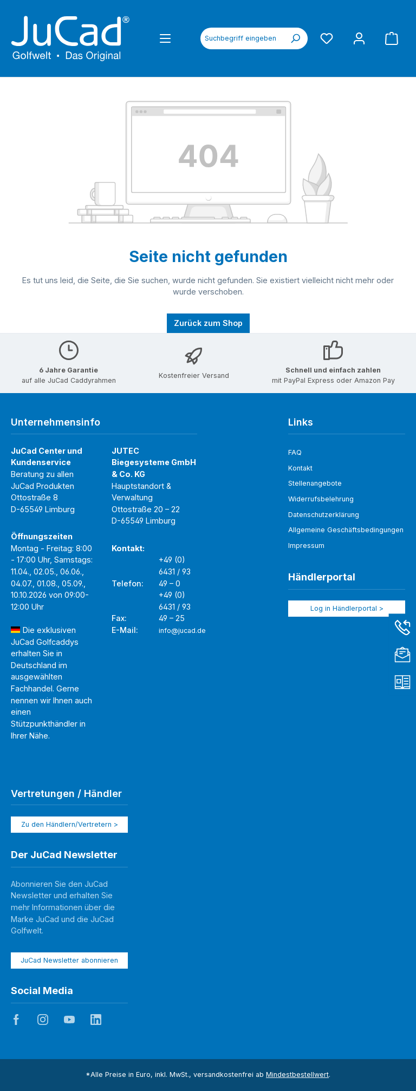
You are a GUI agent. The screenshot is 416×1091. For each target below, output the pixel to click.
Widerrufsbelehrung (321, 499)
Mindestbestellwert (297, 1074)
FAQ (295, 452)
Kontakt (300, 468)
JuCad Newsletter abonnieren (69, 960)
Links (300, 422)
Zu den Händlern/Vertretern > (69, 824)
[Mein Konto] (359, 38)
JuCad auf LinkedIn (95, 1019)
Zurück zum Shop (208, 323)
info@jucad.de (182, 630)
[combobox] (241, 38)
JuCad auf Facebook (16, 1019)
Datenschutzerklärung (323, 515)
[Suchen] (295, 38)
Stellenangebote (315, 483)
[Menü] (165, 38)
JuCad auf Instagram (42, 1019)
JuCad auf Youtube (69, 1019)
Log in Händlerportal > (347, 608)
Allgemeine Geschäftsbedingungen (346, 530)
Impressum (306, 545)
